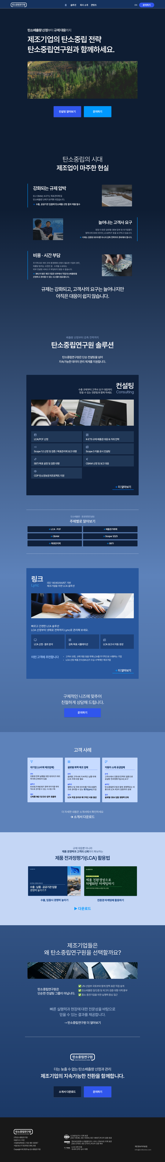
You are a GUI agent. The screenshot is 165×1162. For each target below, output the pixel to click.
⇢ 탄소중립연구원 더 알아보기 (82, 1023)
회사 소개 (84, 5)
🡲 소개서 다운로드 (82, 817)
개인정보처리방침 (141, 1146)
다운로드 (82, 908)
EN (136, 5)
